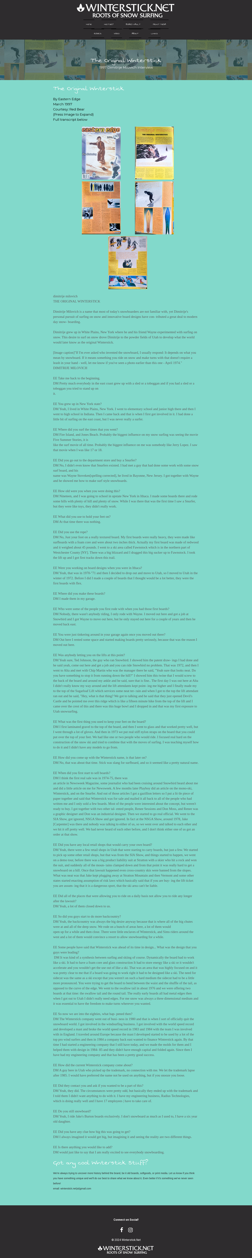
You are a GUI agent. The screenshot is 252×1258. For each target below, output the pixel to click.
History (109, 24)
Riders (97, 33)
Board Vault (133, 24)
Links (154, 33)
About (135, 33)
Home (89, 24)
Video (116, 33)
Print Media (159, 24)
